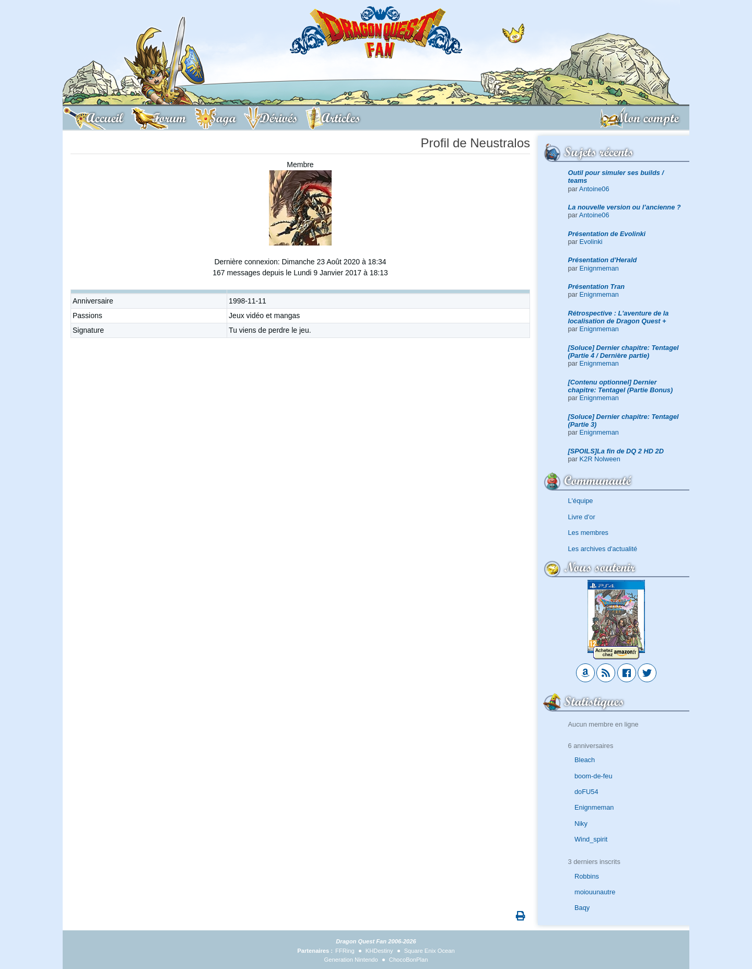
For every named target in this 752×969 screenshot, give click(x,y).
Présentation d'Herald (602, 260)
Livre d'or (581, 517)
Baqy (582, 908)
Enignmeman (599, 268)
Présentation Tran (596, 286)
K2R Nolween (600, 459)
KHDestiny (379, 951)
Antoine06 (594, 189)
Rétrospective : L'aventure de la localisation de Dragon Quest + (618, 317)
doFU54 (586, 792)
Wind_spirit (590, 839)
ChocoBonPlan (408, 959)
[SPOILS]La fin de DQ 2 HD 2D (616, 451)
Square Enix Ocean (429, 951)
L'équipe (580, 501)
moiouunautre (594, 892)
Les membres (588, 532)
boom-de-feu (593, 776)
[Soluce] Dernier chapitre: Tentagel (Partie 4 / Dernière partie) (623, 351)
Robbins (586, 876)
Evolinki (591, 242)
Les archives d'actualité (603, 549)
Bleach (584, 760)
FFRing (345, 951)
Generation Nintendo (351, 959)
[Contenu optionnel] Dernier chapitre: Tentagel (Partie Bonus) (620, 386)
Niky (581, 823)
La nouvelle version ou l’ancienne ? (624, 207)
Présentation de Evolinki (607, 234)
